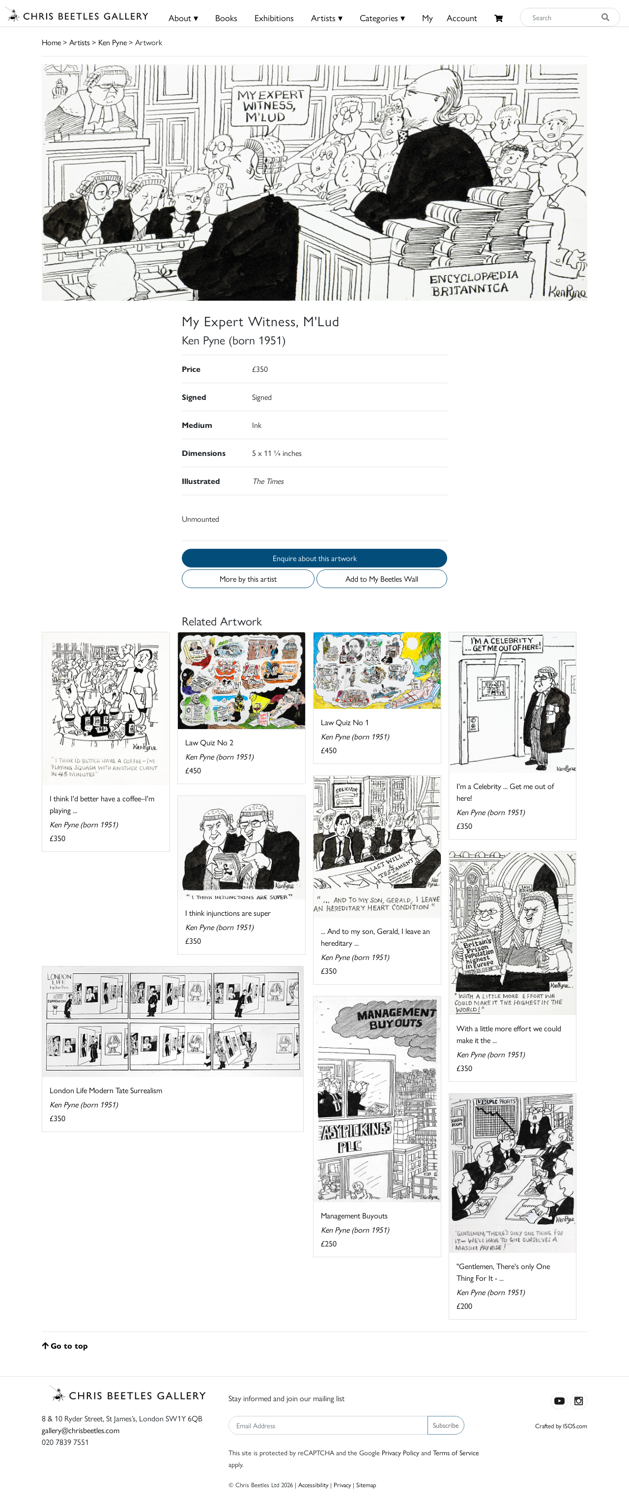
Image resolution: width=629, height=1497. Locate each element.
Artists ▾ (327, 17)
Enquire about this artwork (315, 558)
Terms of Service (456, 1452)
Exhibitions (274, 17)
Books (226, 17)
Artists (79, 42)
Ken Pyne (112, 42)
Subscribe (446, 1425)
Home (51, 42)
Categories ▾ (382, 17)
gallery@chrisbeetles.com (80, 1430)
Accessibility (313, 1484)
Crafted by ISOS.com (561, 1425)
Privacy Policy (400, 1452)
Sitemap (366, 1484)
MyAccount (449, 17)
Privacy (342, 1484)
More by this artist (248, 578)
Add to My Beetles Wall (381, 578)
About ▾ (183, 17)
